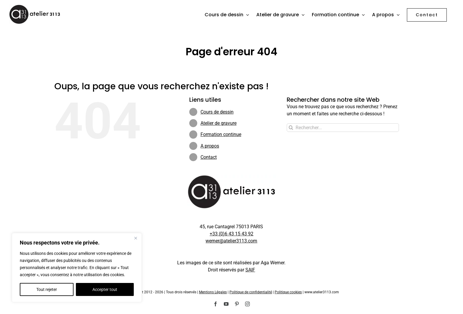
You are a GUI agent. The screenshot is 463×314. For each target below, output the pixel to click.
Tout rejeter (46, 289)
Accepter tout (104, 289)
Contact (208, 157)
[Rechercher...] (343, 127)
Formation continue (220, 134)
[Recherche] (291, 127)
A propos (209, 146)
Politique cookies (288, 292)
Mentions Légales (213, 292)
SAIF (250, 270)
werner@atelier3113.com (231, 241)
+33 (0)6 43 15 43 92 (231, 234)
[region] (77, 267)
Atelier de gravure (218, 123)
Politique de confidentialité (250, 292)
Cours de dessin (217, 112)
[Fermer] (135, 238)
